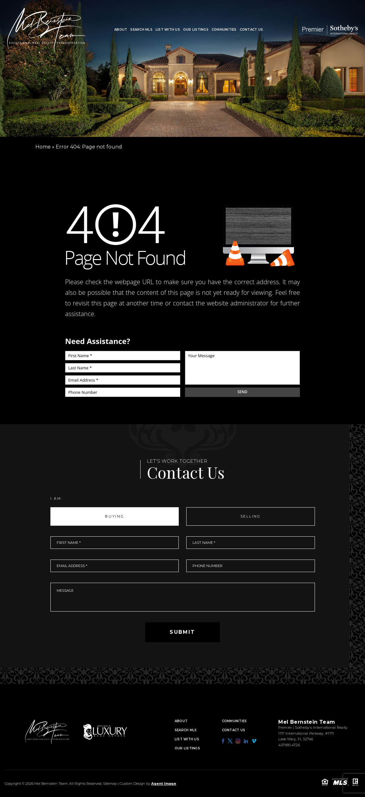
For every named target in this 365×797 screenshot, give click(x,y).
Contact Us (251, 29)
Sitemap (110, 783)
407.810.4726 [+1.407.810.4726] (289, 745)
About (120, 29)
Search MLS (141, 29)
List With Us (168, 29)
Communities (224, 29)
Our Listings (195, 29)
